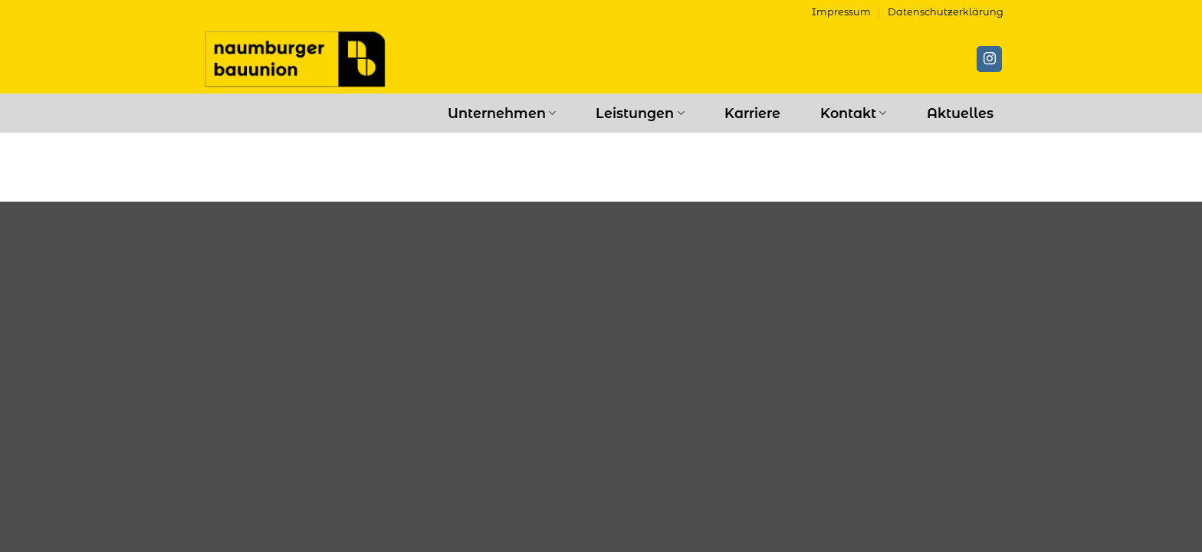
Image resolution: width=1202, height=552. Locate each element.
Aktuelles (960, 113)
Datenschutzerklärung (945, 12)
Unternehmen (502, 113)
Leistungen (640, 113)
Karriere (752, 113)
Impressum (841, 12)
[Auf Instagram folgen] (989, 59)
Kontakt (853, 113)
